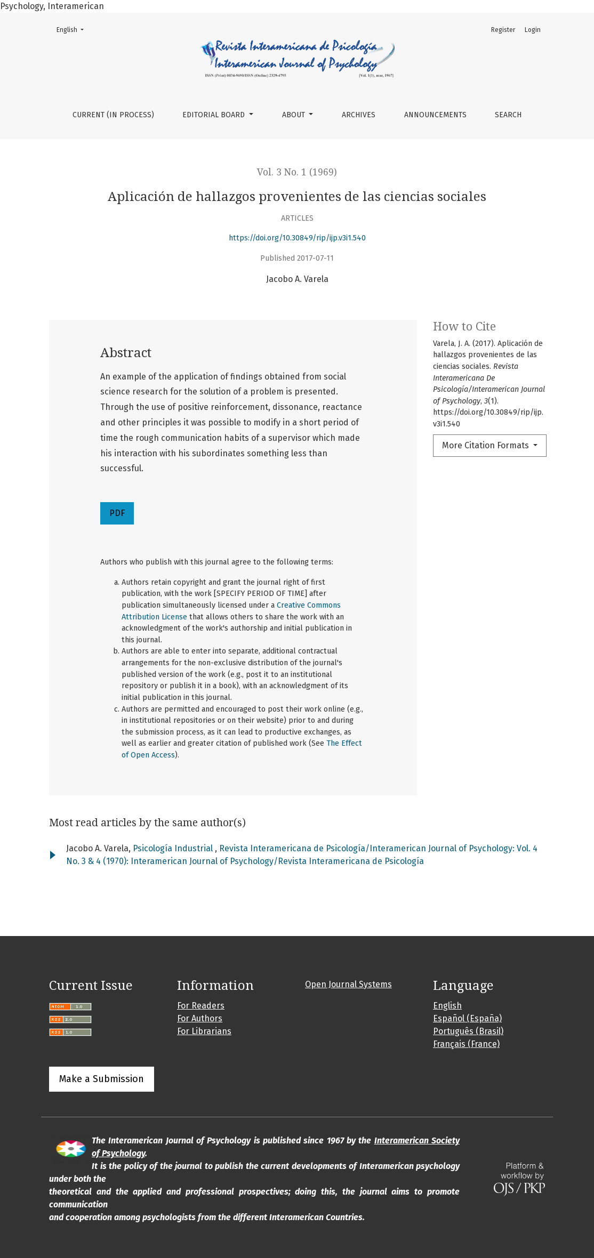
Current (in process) (113, 114)
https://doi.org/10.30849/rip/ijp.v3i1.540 (297, 238)
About (294, 114)
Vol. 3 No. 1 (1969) (297, 172)
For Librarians (204, 1031)
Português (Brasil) (468, 1031)
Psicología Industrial (174, 848)
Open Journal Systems (348, 984)
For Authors (199, 1018)
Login (533, 30)
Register (503, 30)
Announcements (435, 114)
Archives (358, 114)
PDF (117, 513)
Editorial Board (214, 114)
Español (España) (467, 1018)
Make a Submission (101, 1079)
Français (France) (466, 1044)
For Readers (200, 1006)
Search (508, 114)
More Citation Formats (486, 445)
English (73, 29)
